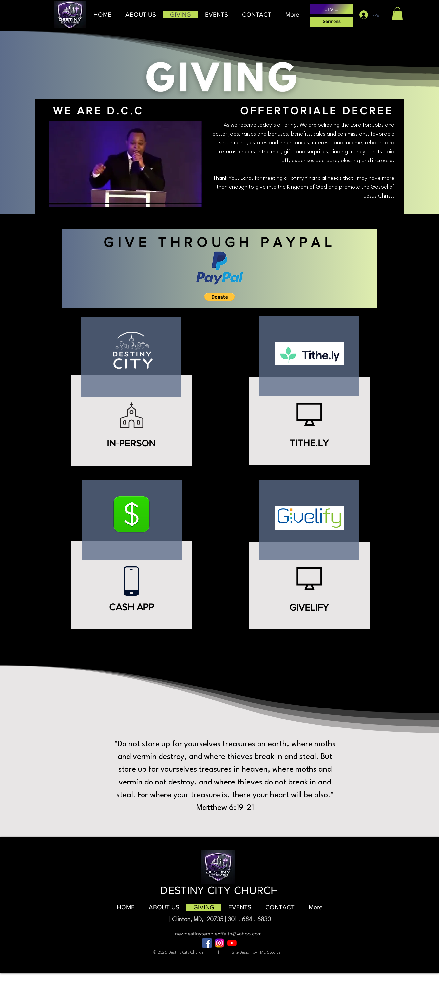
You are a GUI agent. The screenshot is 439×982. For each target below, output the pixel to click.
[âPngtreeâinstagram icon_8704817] (219, 943)
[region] (137, 409)
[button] (140, 14)
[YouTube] (232, 943)
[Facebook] (207, 943)
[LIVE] (331, 9)
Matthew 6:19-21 (225, 808)
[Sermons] (331, 22)
